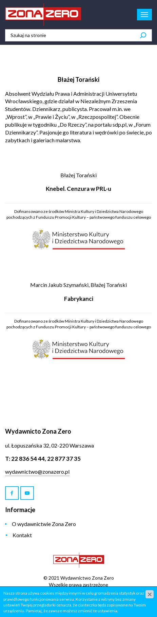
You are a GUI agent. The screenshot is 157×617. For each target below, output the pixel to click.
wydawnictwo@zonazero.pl (37, 471)
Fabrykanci (78, 298)
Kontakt (22, 535)
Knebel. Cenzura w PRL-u (78, 188)
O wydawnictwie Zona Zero (44, 524)
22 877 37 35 (64, 458)
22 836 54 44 (28, 458)
